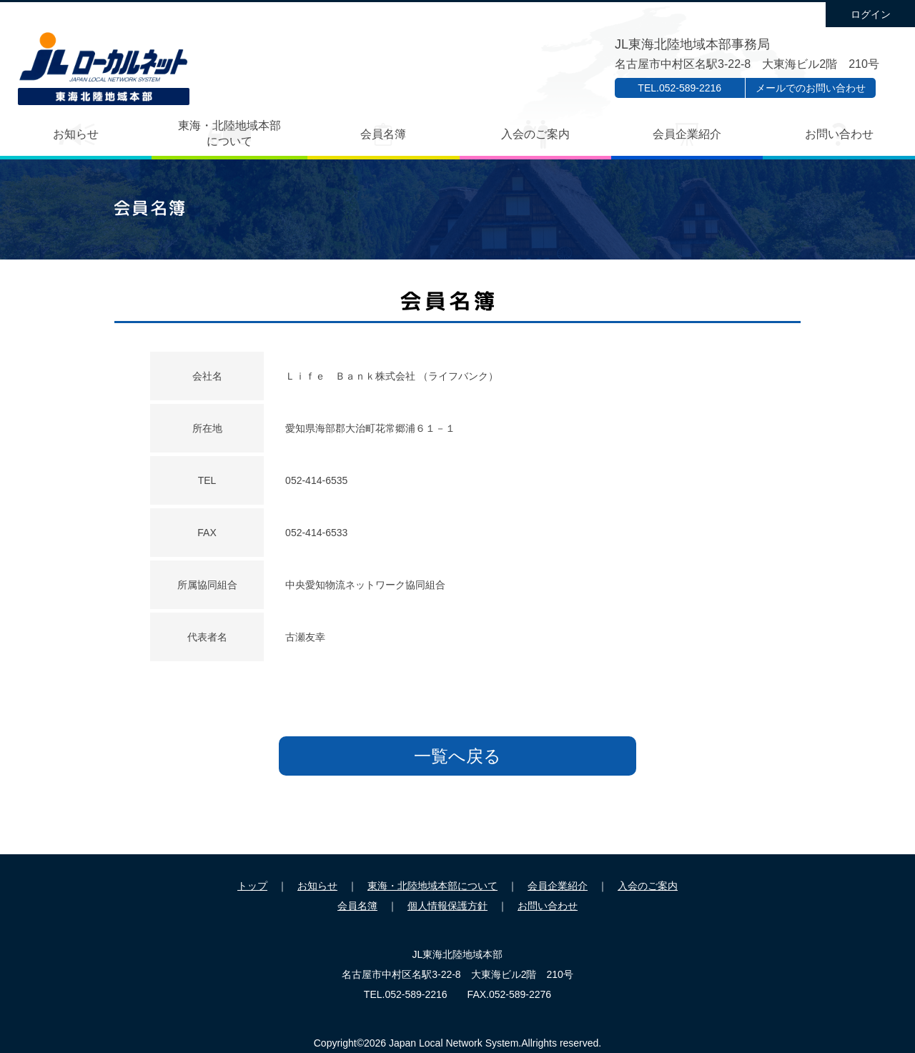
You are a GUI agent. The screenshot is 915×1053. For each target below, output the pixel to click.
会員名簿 (383, 134)
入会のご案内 (535, 134)
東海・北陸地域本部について (229, 133)
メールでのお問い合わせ (811, 88)
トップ (252, 885)
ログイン (871, 14)
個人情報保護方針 (447, 905)
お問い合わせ (839, 134)
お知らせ (76, 134)
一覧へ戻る (457, 756)
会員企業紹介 (687, 134)
